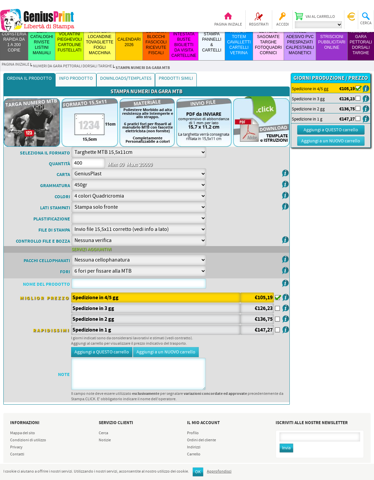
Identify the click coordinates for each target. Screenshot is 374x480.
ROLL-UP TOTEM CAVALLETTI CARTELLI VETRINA (239, 42)
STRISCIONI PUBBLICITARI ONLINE (331, 42)
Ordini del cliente (201, 440)
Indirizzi (193, 447)
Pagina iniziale (228, 24)
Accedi (282, 24)
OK (198, 472)
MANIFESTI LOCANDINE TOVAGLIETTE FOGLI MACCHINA (100, 42)
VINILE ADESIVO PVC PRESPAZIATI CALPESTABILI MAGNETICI (300, 42)
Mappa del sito (22, 433)
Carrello (193, 454)
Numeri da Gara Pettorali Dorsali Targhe (360, 42)
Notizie (105, 440)
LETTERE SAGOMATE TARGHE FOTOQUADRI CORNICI (268, 42)
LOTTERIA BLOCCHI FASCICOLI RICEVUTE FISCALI (156, 42)
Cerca (103, 433)
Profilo (193, 433)
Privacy (16, 447)
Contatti (17, 454)
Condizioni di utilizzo (28, 440)
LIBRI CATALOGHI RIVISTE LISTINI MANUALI (41, 42)
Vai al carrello (320, 17)
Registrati (259, 24)
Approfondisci (219, 471)
